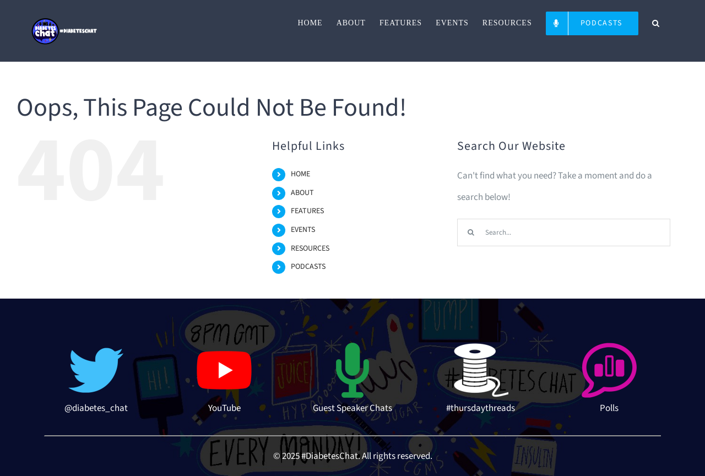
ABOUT (302, 192)
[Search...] (563, 232)
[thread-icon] (480, 347)
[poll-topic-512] (609, 347)
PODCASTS (308, 266)
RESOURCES (310, 248)
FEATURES (307, 211)
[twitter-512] (95, 347)
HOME (300, 174)
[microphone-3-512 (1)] (352, 347)
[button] (656, 23)
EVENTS (303, 229)
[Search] (471, 232)
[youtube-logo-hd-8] (224, 347)
